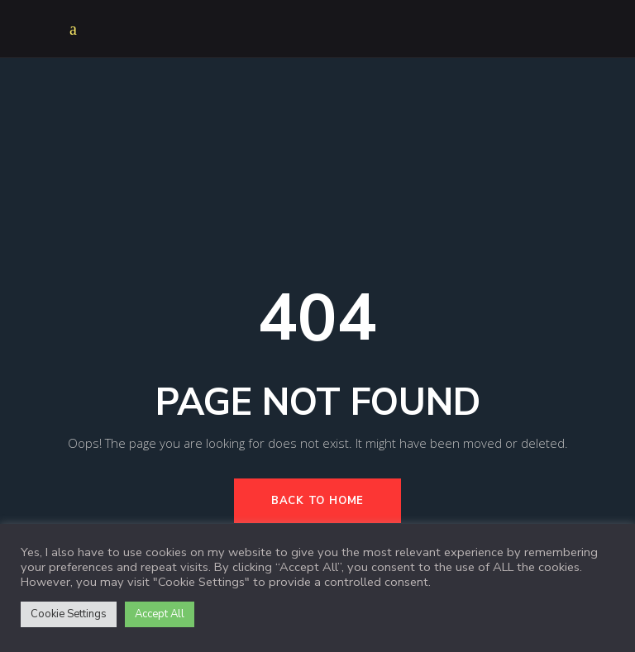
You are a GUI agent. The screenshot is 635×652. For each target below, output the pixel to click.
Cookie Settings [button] (69, 614)
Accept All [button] (159, 614)
